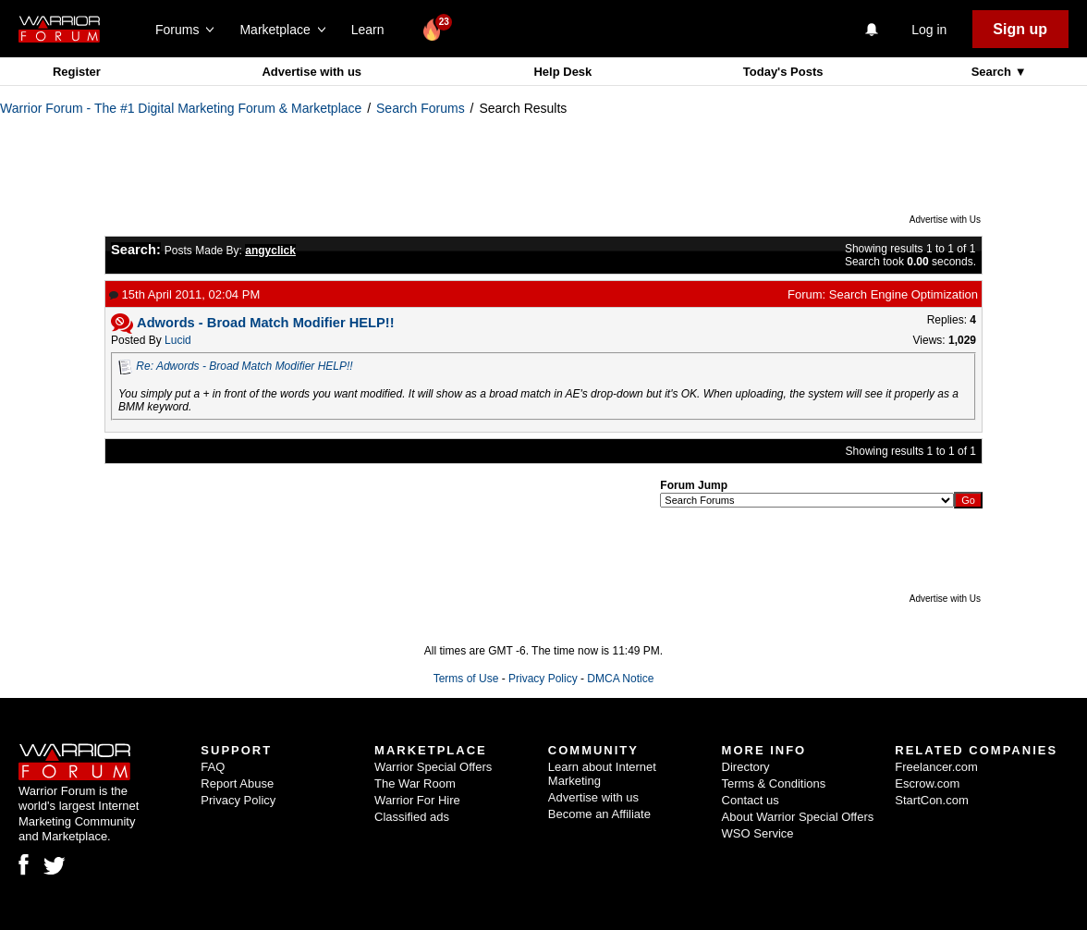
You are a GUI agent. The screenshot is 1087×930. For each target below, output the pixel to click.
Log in (929, 29)
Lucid (178, 340)
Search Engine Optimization (903, 294)
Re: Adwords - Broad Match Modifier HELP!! (244, 366)
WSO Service (758, 833)
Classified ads (411, 817)
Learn (373, 29)
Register (77, 72)
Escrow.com (927, 783)
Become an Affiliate (599, 814)
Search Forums (420, 108)
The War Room (415, 783)
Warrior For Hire (417, 800)
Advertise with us (311, 72)
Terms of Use (466, 678)
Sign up (1020, 29)
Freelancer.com (936, 767)
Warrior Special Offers (433, 767)
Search (993, 72)
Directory (746, 767)
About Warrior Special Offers (798, 817)
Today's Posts (783, 72)
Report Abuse (237, 783)
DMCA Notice (620, 678)
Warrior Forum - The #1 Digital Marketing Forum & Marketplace (180, 108)
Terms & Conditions (774, 783)
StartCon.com (931, 800)
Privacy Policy (543, 678)
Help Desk (562, 72)
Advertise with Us (945, 219)
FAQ (213, 767)
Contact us (750, 800)
